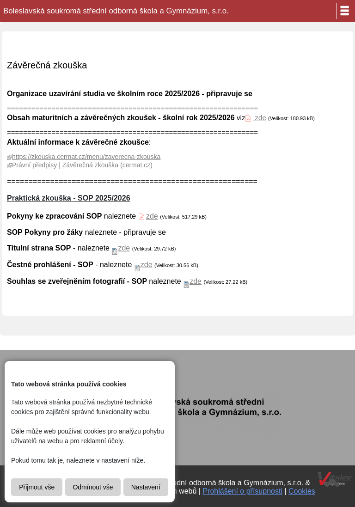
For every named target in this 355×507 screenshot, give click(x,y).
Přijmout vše (37, 487)
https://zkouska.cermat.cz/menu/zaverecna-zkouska (86, 156)
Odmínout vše (93, 487)
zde (259, 118)
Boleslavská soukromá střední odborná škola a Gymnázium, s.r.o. (116, 10)
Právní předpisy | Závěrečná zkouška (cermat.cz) (82, 165)
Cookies (301, 491)
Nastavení (145, 487)
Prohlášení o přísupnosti (242, 491)
